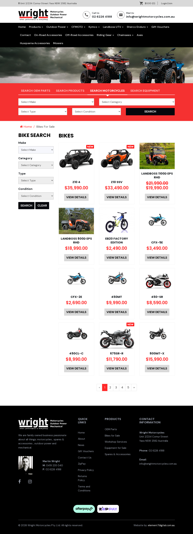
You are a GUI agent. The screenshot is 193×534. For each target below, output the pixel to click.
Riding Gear (105, 35)
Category (25, 158)
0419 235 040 (54, 465)
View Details (76, 197)
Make (22, 143)
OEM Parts (111, 429)
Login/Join (166, 3)
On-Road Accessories (48, 35)
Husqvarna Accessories (35, 43)
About (81, 438)
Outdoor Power (57, 27)
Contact (25, 35)
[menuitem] (149, 3)
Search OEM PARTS (35, 91)
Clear (42, 206)
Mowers (58, 43)
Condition (25, 189)
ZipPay (82, 463)
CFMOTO (78, 27)
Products (36, 27)
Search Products (70, 91)
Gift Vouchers (160, 27)
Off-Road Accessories (79, 35)
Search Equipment (145, 91)
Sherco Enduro (137, 27)
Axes (140, 35)
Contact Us (84, 457)
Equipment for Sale (115, 448)
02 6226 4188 (102, 16)
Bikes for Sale (112, 435)
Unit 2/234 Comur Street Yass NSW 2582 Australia (48, 3)
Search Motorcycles (107, 91)
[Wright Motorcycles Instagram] (30, 481)
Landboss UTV (113, 27)
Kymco (94, 27)
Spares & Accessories (118, 454)
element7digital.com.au (161, 525)
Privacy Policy (86, 470)
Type (22, 174)
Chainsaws (125, 35)
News (81, 445)
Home (22, 27)
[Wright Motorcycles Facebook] (19, 481)
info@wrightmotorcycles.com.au (150, 16)
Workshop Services (116, 441)
